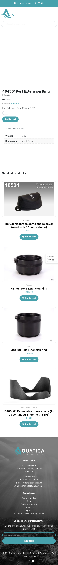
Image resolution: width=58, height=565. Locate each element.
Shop (29, 501)
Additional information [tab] (14, 128)
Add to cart (10, 119)
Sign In (29, 510)
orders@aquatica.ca (32, 483)
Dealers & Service (29, 504)
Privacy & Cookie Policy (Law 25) (29, 513)
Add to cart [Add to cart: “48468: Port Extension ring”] (30, 359)
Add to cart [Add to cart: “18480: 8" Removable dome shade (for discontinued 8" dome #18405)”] (30, 424)
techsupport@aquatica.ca (32, 486)
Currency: (51, 256)
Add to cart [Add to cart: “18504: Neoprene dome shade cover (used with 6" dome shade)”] (30, 236)
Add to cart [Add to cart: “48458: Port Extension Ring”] (30, 298)
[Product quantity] (5, 113)
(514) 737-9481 (24, 3)
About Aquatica (29, 498)
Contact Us (29, 507)
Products (15, 103)
